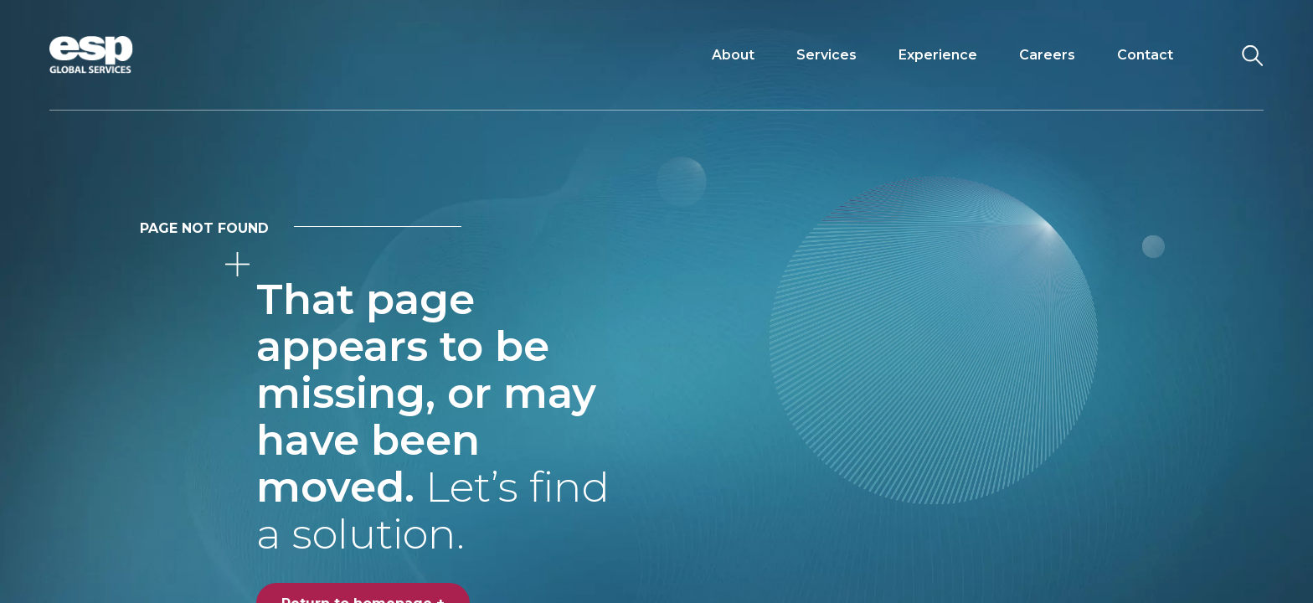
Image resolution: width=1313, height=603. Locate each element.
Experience (938, 55)
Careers (1047, 55)
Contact (1145, 55)
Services (826, 55)
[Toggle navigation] (1208, 55)
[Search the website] (1252, 55)
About (733, 55)
